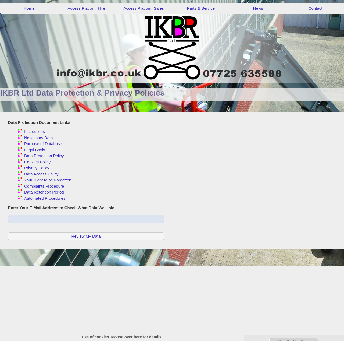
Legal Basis (34, 149)
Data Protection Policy (44, 155)
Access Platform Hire (86, 8)
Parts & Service (201, 8)
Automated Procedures (44, 198)
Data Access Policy (41, 174)
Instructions (34, 131)
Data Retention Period (44, 192)
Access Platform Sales (143, 8)
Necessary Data (38, 137)
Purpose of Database (43, 143)
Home (29, 8)
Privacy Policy (36, 168)
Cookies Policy (37, 162)
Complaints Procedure (44, 186)
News (258, 8)
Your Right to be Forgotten (47, 180)
